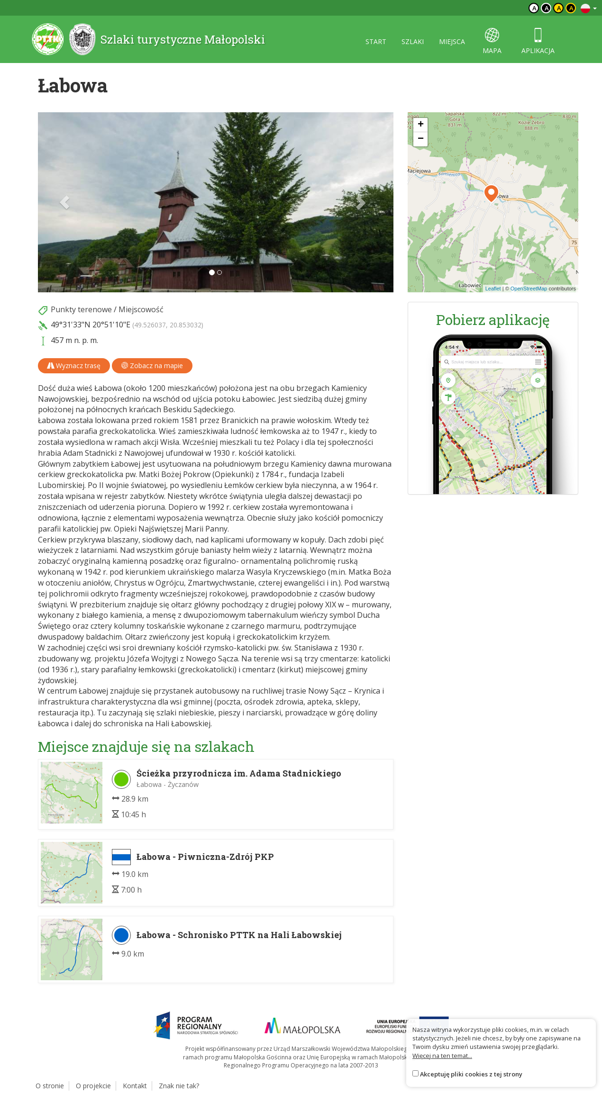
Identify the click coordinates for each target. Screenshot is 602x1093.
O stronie (50, 1085)
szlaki (412, 41)
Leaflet (493, 288)
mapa (492, 41)
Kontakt (135, 1085)
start (375, 41)
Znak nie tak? (179, 1085)
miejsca (452, 41)
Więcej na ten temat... (442, 1055)
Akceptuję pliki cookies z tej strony (471, 1074)
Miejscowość (141, 309)
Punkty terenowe (81, 309)
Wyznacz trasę (73, 365)
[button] (64, 202)
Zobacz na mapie (152, 365)
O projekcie (93, 1085)
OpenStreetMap (529, 288)
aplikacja (538, 41)
